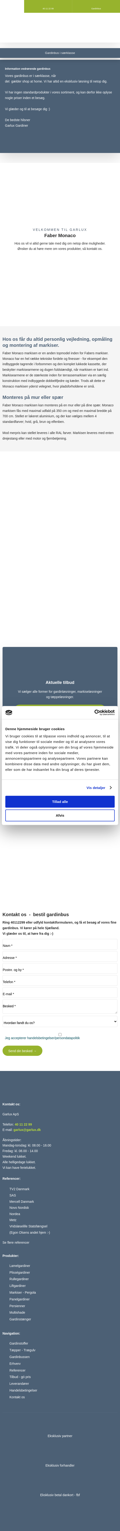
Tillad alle (60, 802)
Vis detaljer (96, 788)
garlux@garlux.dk (27, 1130)
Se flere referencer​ (16, 1242)
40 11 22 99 (23, 1124)
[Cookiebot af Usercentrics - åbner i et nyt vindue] (94, 712)
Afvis (60, 815)
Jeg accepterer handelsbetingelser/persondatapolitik (42, 1038)
